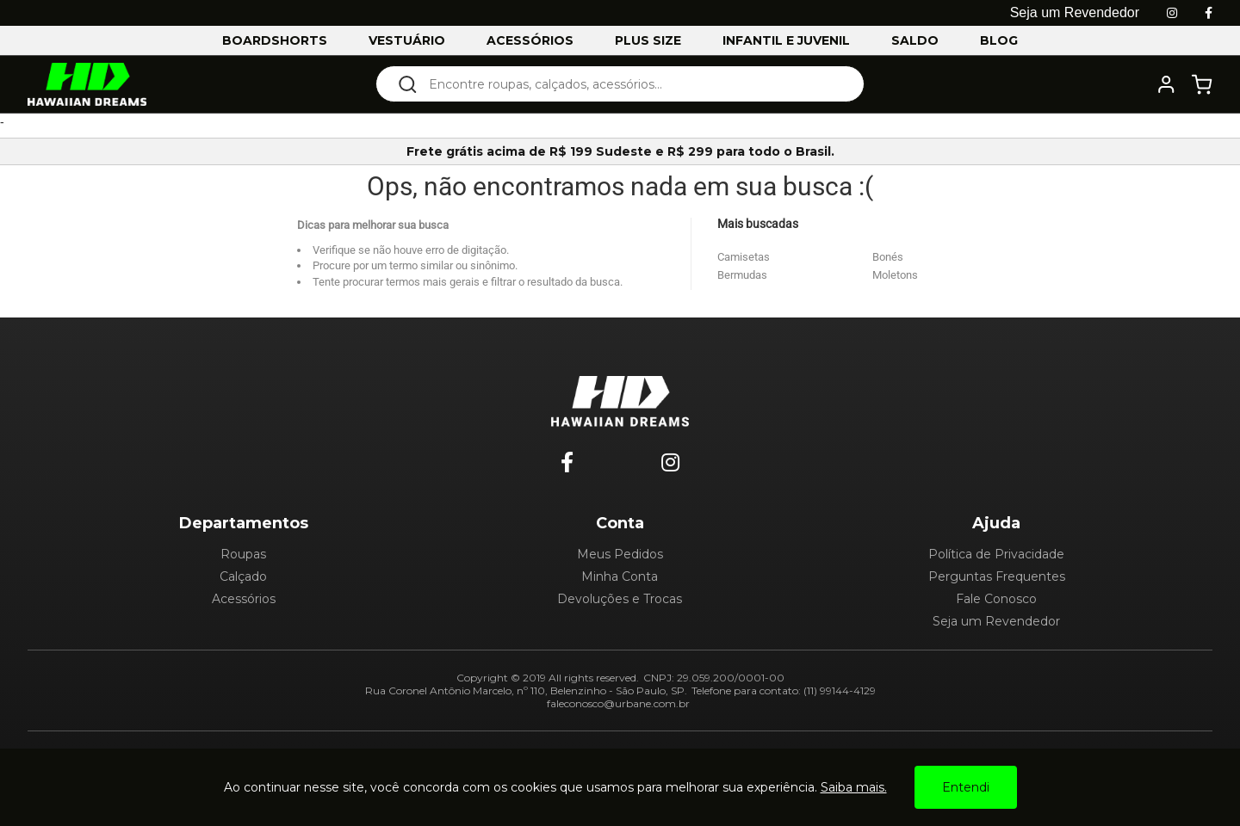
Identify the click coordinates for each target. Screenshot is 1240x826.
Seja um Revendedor (996, 621)
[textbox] (631, 84)
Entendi (965, 787)
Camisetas (743, 256)
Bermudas (742, 274)
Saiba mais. (854, 787)
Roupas (243, 554)
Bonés (887, 256)
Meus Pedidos (620, 554)
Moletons (895, 274)
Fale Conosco (996, 599)
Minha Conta (619, 576)
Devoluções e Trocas (619, 599)
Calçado (243, 576)
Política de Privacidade (996, 554)
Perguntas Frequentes (996, 576)
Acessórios (244, 599)
